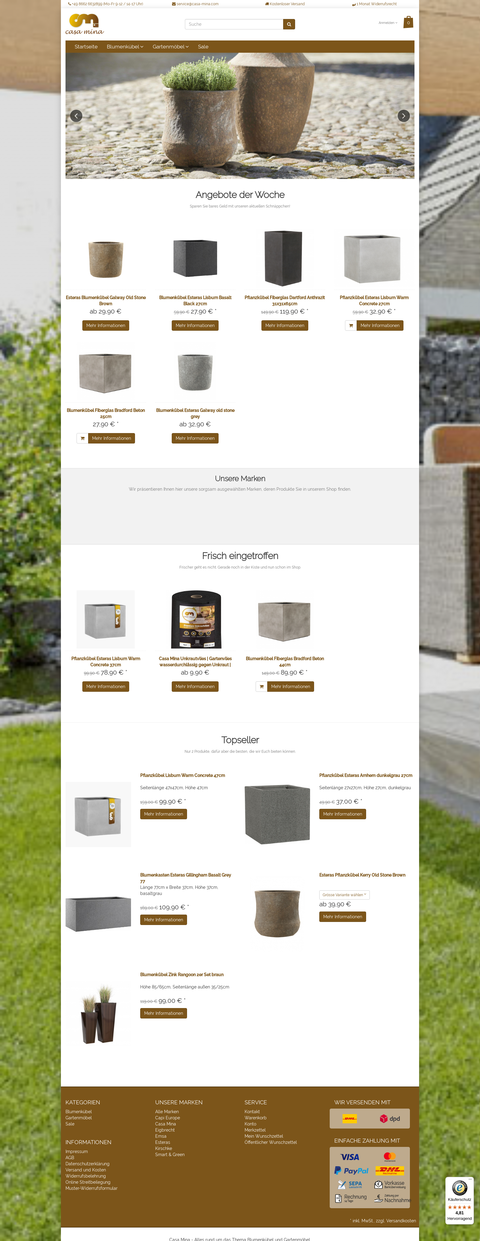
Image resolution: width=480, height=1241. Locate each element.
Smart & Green (170, 1154)
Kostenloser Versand (285, 4)
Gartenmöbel (171, 47)
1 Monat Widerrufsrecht (374, 4)
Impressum (77, 1151)
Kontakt (252, 1111)
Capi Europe (167, 1117)
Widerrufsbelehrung (86, 1176)
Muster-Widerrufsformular (92, 1188)
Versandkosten (401, 1220)
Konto (250, 1123)
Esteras (162, 1142)
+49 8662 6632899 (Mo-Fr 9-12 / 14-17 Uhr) (105, 4)
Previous (76, 116)
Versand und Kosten (86, 1169)
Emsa (161, 1136)
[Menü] (470, 1180)
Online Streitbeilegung (88, 1182)
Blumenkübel (125, 47)
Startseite (86, 47)
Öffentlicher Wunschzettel (271, 1142)
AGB (70, 1157)
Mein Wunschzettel (264, 1136)
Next (404, 116)
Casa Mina (165, 1123)
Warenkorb (256, 1117)
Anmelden (388, 23)
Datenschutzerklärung (88, 1163)
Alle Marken (167, 1111)
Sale (203, 47)
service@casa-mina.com (195, 4)
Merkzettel (255, 1130)
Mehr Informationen (105, 325)
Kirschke (163, 1148)
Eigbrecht (165, 1130)
